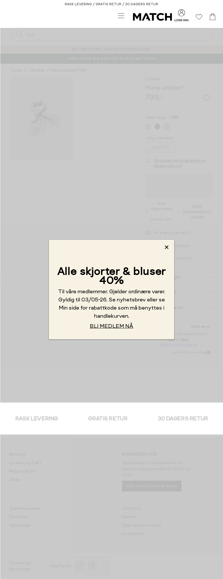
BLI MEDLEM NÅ (111, 326)
